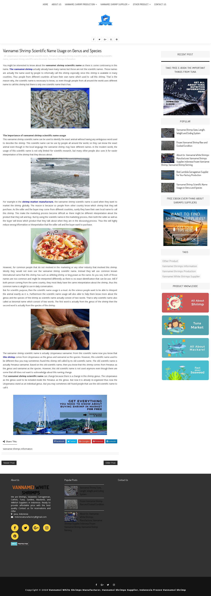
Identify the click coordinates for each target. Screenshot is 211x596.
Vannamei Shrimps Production (179, 271)
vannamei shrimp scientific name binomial (28, 59)
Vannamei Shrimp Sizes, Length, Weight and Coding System (92, 491)
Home (45, 4)
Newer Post (9, 462)
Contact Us (160, 4)
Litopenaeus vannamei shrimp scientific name (27, 56)
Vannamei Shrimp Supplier (114, 4)
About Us (56, 4)
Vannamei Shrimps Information (61, 59)
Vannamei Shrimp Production (80, 4)
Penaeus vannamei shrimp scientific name (68, 56)
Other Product (141, 4)
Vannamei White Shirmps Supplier (181, 276)
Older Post (111, 462)
